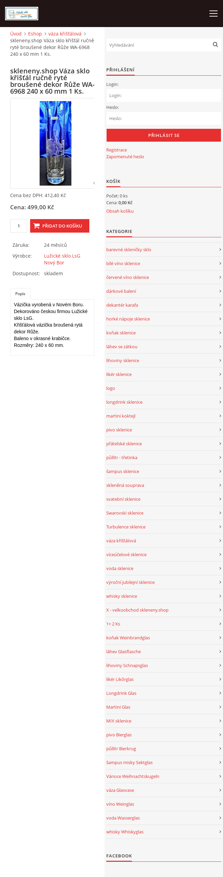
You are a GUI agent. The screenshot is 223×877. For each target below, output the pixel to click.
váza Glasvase (120, 790)
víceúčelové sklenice (126, 554)
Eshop (35, 33)
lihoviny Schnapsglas (127, 665)
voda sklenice (119, 568)
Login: (112, 84)
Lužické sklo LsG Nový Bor (62, 259)
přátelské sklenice (124, 444)
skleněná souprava (125, 485)
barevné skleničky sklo (128, 249)
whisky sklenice (121, 596)
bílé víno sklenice (123, 263)
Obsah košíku (120, 211)
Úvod (16, 33)
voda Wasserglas (123, 818)
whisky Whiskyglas (124, 832)
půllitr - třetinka (121, 457)
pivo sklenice (119, 430)
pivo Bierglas (119, 735)
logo (110, 388)
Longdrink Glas (121, 693)
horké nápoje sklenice (128, 319)
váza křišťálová (65, 33)
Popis (20, 294)
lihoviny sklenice (122, 360)
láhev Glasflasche (123, 651)
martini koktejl (120, 416)
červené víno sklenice (127, 277)
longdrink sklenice (124, 402)
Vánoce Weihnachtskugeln (132, 776)
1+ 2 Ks (113, 624)
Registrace (116, 150)
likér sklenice (119, 374)
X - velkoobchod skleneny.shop (137, 610)
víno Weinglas (120, 804)
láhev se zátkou (121, 346)
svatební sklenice (123, 499)
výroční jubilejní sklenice (130, 582)
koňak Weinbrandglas (128, 638)
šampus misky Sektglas (129, 762)
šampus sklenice (122, 471)
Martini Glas (118, 707)
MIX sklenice (118, 721)
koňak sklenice (121, 333)
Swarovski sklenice (124, 513)
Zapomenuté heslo (125, 156)
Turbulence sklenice (126, 527)
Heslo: (112, 107)
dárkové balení (121, 291)
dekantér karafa (122, 305)
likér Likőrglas (120, 679)
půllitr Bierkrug (121, 748)
